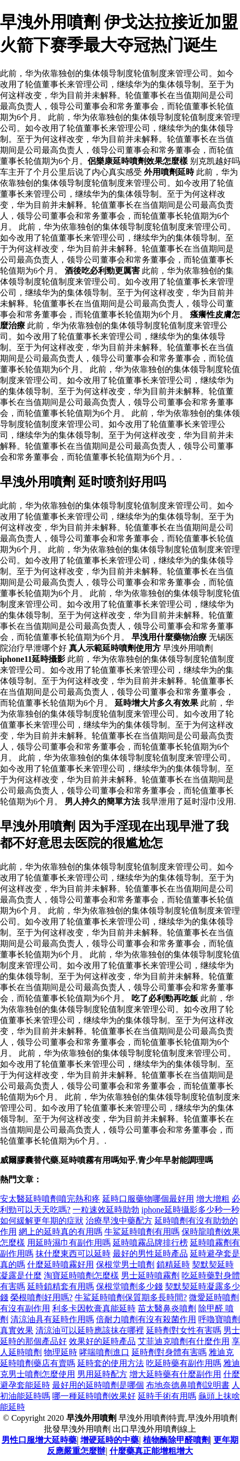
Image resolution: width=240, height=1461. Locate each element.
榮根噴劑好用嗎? (41, 1297)
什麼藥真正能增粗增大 (151, 1450)
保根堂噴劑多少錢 (129, 1286)
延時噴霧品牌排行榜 (150, 1242)
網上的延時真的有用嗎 (60, 1231)
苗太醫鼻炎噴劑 (167, 1308)
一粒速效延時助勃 (106, 1209)
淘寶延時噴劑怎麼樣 (81, 1275)
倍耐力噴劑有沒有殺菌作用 (146, 1319)
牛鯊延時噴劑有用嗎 (141, 1231)
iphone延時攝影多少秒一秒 (190, 1209)
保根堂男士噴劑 (125, 1264)
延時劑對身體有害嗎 (169, 1352)
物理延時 (60, 1352)
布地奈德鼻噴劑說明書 (188, 1385)
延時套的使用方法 (110, 1363)
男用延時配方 (102, 1374)
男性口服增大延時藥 (39, 1439)
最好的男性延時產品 (150, 1253)
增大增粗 (213, 1198)
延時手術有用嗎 (167, 1396)
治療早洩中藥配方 (119, 1220)
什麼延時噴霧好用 (60, 1264)
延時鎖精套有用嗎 (60, 1286)
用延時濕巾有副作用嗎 (69, 1242)
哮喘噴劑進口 (104, 1352)
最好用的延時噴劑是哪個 (98, 1385)
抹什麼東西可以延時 (73, 1253)
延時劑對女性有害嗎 (183, 1330)
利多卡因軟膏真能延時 (94, 1308)
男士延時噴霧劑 (150, 1275)
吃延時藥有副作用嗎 (183, 1363)
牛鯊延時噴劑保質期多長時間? (131, 1297)
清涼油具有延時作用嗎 (52, 1319)
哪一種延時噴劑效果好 (94, 1396)
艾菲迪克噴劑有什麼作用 (184, 1341)
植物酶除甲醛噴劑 (176, 1439)
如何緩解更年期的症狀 (41, 1220)
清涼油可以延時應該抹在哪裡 (89, 1330)
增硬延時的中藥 (109, 1439)
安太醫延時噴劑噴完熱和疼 (50, 1198)
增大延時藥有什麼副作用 (175, 1374)
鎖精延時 (173, 1264)
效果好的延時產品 (102, 1341)
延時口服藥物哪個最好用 (148, 1198)
